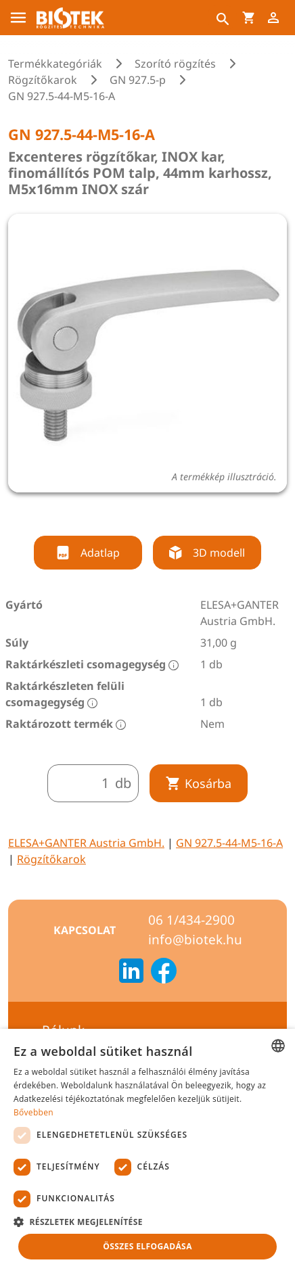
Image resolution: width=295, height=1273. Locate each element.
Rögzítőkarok (42, 79)
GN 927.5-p (138, 79)
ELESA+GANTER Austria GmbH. (86, 842)
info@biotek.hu (195, 939)
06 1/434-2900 (191, 920)
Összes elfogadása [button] (147, 1246)
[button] (147, 1221)
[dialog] (147, 1151)
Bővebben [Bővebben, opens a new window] (33, 1112)
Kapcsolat (84, 930)
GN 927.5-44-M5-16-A (229, 842)
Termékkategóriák (55, 63)
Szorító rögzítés (175, 63)
